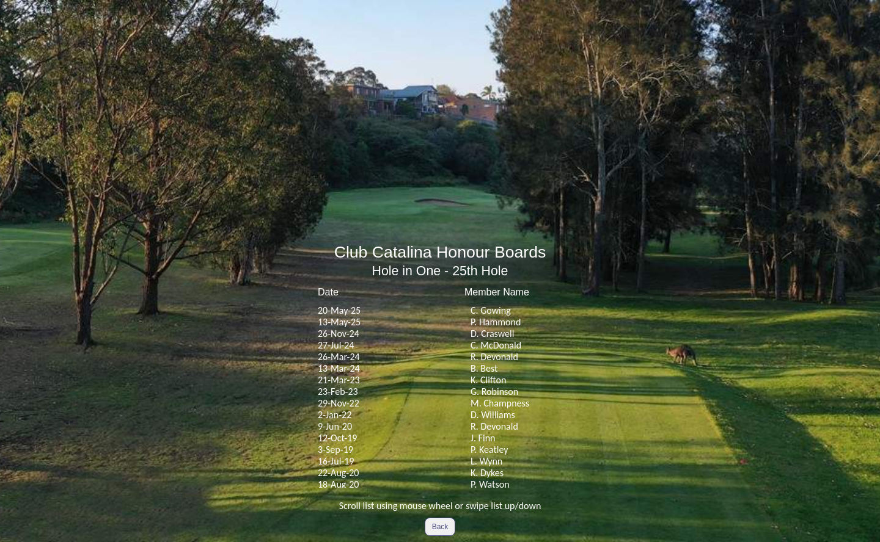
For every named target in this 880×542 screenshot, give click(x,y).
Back (440, 526)
